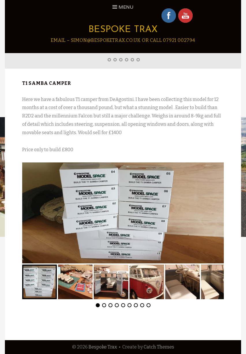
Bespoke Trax (123, 29)
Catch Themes (159, 347)
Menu (126, 7)
